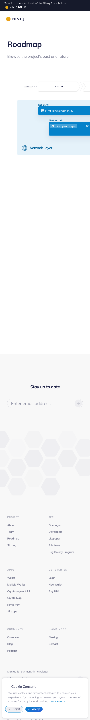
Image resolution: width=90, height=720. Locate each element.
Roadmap (13, 538)
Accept (34, 709)
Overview (13, 637)
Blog (10, 644)
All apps (12, 611)
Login (52, 578)
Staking (11, 545)
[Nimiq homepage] (15, 19)
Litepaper (54, 538)
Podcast (12, 650)
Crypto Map (14, 598)
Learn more (56, 701)
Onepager (55, 525)
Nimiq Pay (13, 604)
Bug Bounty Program (61, 552)
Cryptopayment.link (18, 591)
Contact (53, 644)
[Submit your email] (78, 403)
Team (10, 531)
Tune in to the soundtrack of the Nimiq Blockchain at (36, 5)
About (11, 525)
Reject (14, 709)
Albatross (54, 545)
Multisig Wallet (16, 584)
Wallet (11, 578)
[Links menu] (82, 19)
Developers (55, 531)
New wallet (55, 584)
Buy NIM (54, 591)
